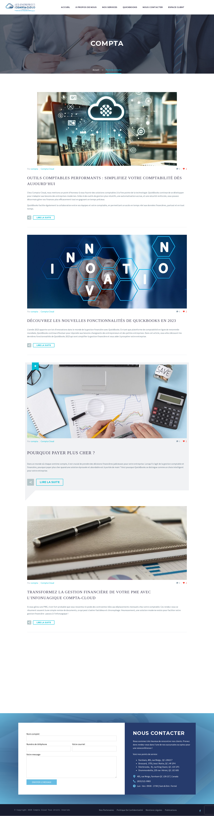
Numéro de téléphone (36, 744)
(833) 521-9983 (144, 781)
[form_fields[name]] (71, 738)
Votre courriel (78, 744)
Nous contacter (153, 7)
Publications (171, 810)
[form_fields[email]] (94, 749)
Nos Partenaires (106, 810)
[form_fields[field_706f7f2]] (48, 749)
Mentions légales (154, 810)
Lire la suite (44, 217)
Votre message (33, 754)
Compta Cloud (47, 168)
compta (34, 168)
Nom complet (33, 734)
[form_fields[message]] (71, 767)
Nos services (109, 7)
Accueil (65, 7)
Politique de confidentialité (130, 810)
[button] (29, 218)
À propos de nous (86, 7)
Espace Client (176, 7)
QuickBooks (130, 7)
